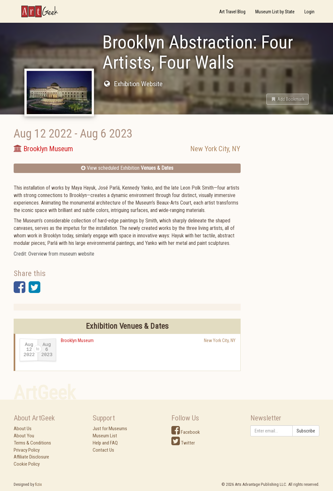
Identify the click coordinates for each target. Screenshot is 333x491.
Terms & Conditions (32, 443)
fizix (38, 484)
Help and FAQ (105, 443)
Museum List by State (275, 11)
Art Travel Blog (232, 11)
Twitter (183, 443)
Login (309, 11)
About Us (23, 428)
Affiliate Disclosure (31, 457)
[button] (287, 99)
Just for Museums (110, 428)
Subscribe (306, 430)
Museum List (105, 436)
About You (24, 436)
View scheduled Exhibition (127, 168)
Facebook (185, 432)
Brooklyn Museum (77, 340)
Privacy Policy (27, 450)
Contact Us (103, 450)
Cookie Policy (27, 464)
